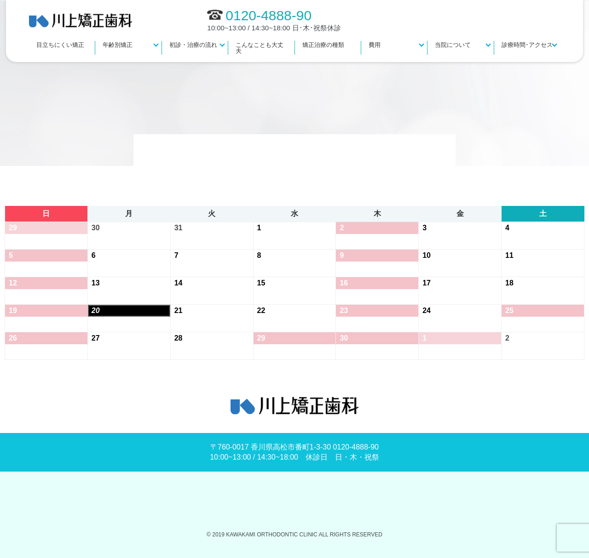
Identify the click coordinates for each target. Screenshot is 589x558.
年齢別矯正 (118, 44)
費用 (375, 44)
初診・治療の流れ (193, 44)
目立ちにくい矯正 (60, 44)
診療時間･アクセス (527, 44)
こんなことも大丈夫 (259, 47)
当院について (453, 44)
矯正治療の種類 (323, 44)
